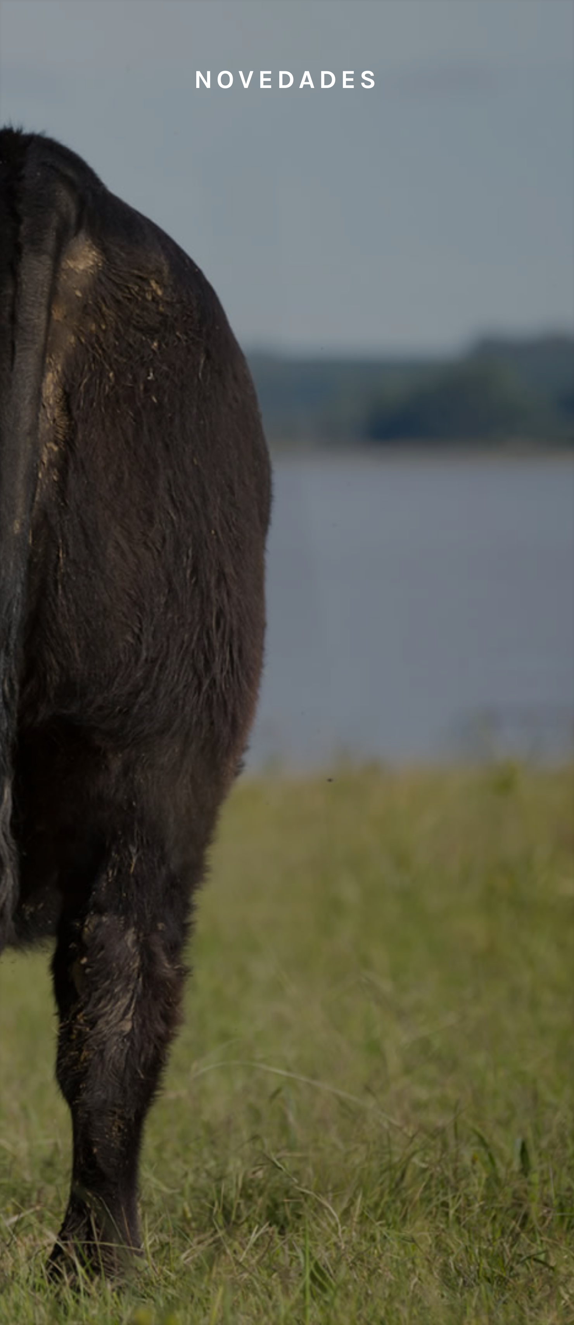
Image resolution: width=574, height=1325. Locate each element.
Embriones (106, 29)
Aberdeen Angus (377, 29)
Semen (197, 29)
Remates (467, 29)
